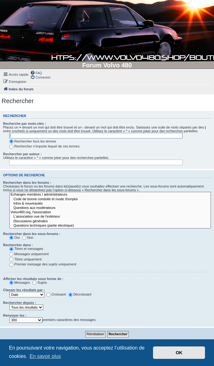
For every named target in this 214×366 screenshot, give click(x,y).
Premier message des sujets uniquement (42, 264)
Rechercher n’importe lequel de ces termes (44, 146)
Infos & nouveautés (110, 203)
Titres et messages (26, 249)
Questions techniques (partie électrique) (110, 226)
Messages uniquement (29, 254)
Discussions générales (110, 221)
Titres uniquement (25, 259)
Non (27, 237)
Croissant (56, 294)
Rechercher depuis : (19, 303)
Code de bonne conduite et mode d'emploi (110, 199)
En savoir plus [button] (45, 356)
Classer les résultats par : (24, 290)
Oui (14, 237)
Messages (19, 282)
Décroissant (79, 294)
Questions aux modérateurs (110, 208)
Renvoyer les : (14, 315)
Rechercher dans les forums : (27, 182)
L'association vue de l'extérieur (110, 217)
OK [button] (179, 352)
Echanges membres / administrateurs (110, 194)
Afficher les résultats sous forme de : (33, 279)
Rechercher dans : (18, 245)
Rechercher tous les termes (32, 141)
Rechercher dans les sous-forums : (31, 234)
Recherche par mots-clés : (24, 123)
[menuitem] (36, 72)
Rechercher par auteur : (22, 154)
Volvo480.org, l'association (110, 212)
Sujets (39, 282)
